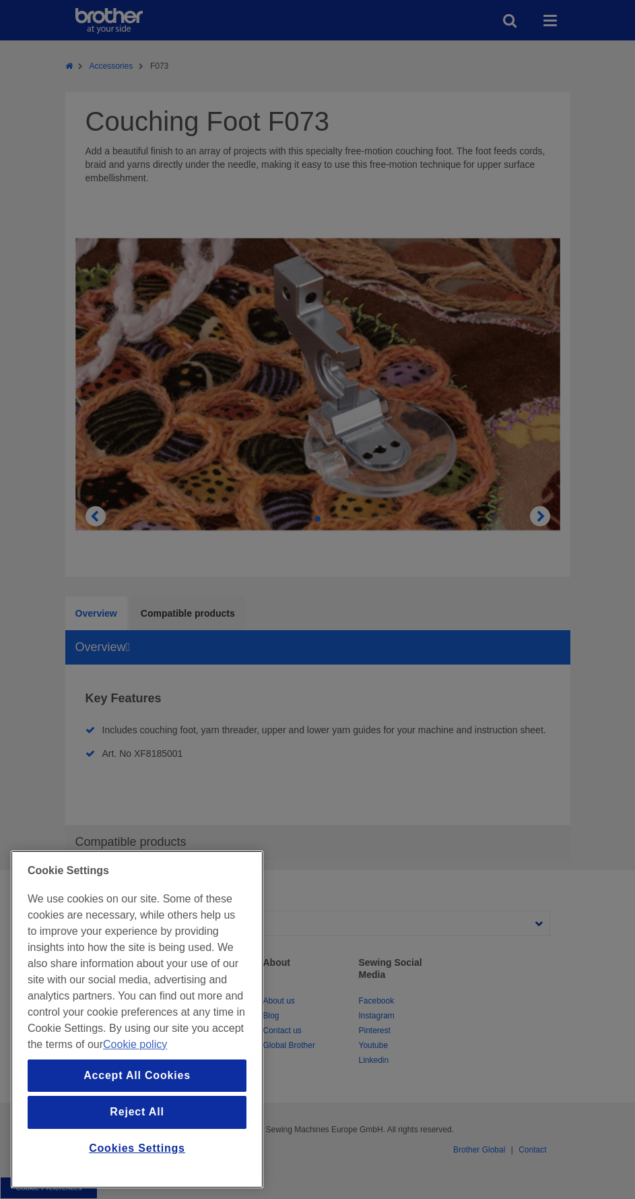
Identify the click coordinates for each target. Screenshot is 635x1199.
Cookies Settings (137, 1148)
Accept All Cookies (137, 1075)
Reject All (137, 1111)
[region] (137, 1019)
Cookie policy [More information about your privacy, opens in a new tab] (135, 1044)
